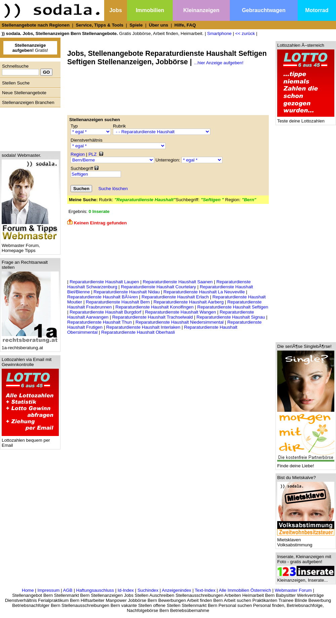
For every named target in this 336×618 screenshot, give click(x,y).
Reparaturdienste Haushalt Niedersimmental (179, 322)
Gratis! (30, 48)
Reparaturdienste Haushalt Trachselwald (152, 317)
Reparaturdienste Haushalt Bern (118, 301)
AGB (68, 590)
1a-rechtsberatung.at (30, 345)
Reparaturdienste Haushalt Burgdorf (105, 312)
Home (28, 590)
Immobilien (150, 10)
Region (78, 154)
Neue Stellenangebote (24, 92)
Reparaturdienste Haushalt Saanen (178, 281)
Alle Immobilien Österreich (245, 590)
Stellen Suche (16, 82)
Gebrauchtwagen (264, 10)
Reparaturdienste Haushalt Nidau (126, 291)
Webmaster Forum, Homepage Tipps (30, 246)
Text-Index (205, 590)
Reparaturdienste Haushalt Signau (231, 317)
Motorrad (316, 10)
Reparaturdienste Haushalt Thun (99, 322)
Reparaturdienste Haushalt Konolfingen (155, 307)
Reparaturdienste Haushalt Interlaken (143, 327)
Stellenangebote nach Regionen (36, 25)
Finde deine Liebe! (305, 463)
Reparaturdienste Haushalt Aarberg (189, 301)
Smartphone (219, 33)
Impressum (48, 590)
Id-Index (126, 590)
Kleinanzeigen (201, 10)
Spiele (135, 25)
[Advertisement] (28, 127)
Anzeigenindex (176, 590)
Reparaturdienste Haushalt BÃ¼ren (102, 296)
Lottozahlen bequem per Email (30, 441)
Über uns (158, 25)
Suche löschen (113, 188)
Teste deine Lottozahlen (305, 118)
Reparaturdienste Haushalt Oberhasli (138, 332)
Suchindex (147, 590)
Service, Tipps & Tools (99, 25)
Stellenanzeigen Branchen (28, 102)
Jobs (115, 10)
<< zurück (245, 33)
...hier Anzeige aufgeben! (218, 62)
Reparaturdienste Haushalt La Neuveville (204, 291)
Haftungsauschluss (95, 590)
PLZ (92, 154)
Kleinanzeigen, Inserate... (305, 578)
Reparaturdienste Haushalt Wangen (180, 312)
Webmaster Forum (293, 590)
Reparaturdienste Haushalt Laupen (104, 281)
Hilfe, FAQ (185, 25)
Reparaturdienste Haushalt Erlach (175, 296)
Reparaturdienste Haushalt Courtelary (158, 286)
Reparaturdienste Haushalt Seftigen (232, 307)
